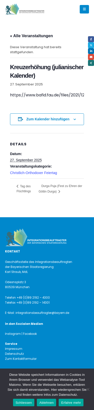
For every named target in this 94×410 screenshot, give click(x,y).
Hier (54, 390)
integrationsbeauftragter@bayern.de (42, 313)
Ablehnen (46, 403)
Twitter (91, 45)
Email (91, 57)
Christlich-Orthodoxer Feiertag (33, 173)
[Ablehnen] (87, 389)
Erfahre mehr (71, 403)
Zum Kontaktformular (21, 359)
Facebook (91, 39)
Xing (91, 63)
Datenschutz (14, 354)
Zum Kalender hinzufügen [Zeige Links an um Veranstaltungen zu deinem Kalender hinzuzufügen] (47, 119)
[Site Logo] (33, 9)
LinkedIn (91, 51)
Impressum (13, 349)
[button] (84, 9)
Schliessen (24, 403)
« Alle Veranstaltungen (31, 36)
